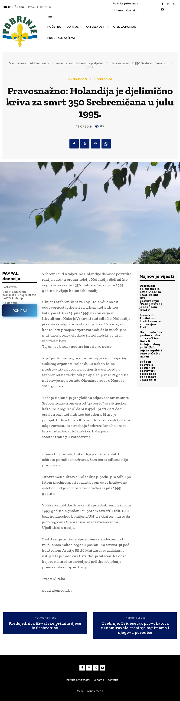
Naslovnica (17, 63)
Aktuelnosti (39, 63)
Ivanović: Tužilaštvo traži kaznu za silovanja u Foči (150, 321)
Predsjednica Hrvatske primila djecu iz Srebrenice (45, 625)
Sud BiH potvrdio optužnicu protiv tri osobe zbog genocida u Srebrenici (148, 370)
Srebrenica (103, 79)
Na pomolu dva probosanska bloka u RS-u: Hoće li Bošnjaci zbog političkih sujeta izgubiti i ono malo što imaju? (151, 344)
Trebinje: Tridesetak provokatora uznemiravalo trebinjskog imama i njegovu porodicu (135, 628)
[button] (50, 46)
